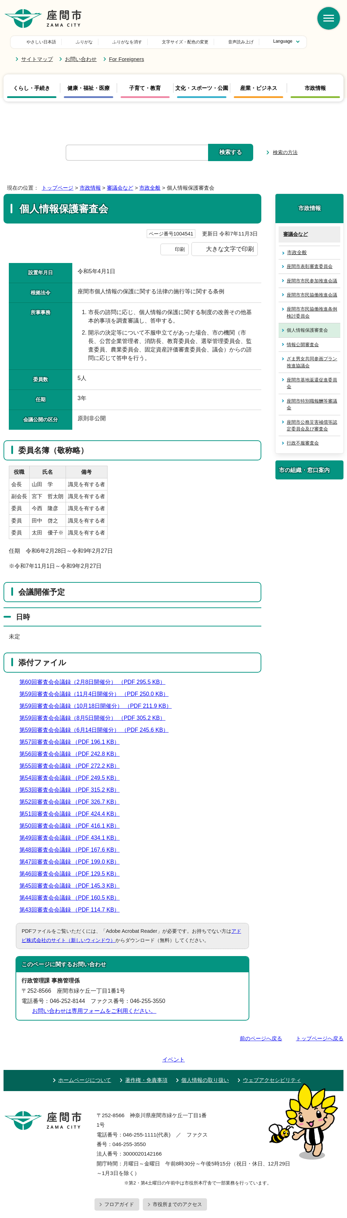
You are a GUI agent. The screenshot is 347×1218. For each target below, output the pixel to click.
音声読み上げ (191, 41)
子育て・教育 (145, 88)
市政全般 (149, 188)
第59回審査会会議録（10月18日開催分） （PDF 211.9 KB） (98, 706)
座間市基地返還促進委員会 (312, 383)
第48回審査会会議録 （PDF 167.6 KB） (72, 850)
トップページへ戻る (319, 1038)
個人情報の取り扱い (205, 1060)
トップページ (57, 188)
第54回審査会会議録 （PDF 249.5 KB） (72, 778)
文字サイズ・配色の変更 (135, 41)
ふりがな (84, 41)
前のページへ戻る (261, 1038)
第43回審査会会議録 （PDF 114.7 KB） (72, 910)
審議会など (120, 188)
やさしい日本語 (41, 41)
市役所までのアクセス (177, 1184)
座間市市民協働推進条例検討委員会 (312, 312)
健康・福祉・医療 (88, 88)
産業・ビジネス (258, 88)
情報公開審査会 (303, 344)
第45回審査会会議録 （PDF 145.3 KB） (72, 886)
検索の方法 (285, 152)
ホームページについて (84, 1060)
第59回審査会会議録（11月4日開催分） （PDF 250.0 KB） (97, 694)
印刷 (180, 249)
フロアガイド (119, 1184)
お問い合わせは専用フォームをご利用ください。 (94, 1011)
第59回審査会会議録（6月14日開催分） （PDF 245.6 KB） (97, 730)
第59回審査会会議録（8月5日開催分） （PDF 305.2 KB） (95, 718)
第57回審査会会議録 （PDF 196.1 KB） (72, 742)
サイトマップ (37, 59)
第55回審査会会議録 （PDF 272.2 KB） (72, 766)
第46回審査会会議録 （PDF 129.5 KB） (72, 874)
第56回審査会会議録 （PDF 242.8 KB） (72, 754)
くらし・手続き (31, 88)
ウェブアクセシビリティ (272, 1060)
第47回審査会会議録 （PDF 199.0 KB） (72, 862)
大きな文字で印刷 (230, 248)
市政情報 (315, 88)
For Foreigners (126, 59)
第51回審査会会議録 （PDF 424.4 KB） (72, 814)
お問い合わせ (81, 59)
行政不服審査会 (303, 443)
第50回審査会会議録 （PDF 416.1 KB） (72, 826)
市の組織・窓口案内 (304, 470)
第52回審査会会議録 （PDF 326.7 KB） (72, 802)
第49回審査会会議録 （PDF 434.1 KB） (72, 838)
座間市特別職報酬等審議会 (312, 404)
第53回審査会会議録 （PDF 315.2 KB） (72, 790)
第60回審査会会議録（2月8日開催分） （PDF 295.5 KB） (95, 682)
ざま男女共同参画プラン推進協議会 (312, 362)
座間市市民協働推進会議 (312, 295)
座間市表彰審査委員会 (310, 266)
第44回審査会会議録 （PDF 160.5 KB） (72, 898)
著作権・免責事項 (146, 1060)
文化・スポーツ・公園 (201, 88)
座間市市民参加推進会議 (312, 280)
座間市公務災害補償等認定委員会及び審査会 (312, 425)
